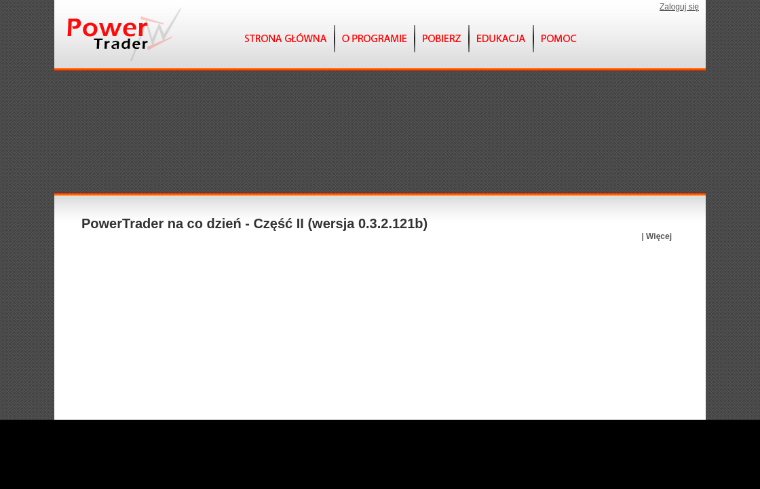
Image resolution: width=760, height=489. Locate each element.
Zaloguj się (679, 7)
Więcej (659, 236)
